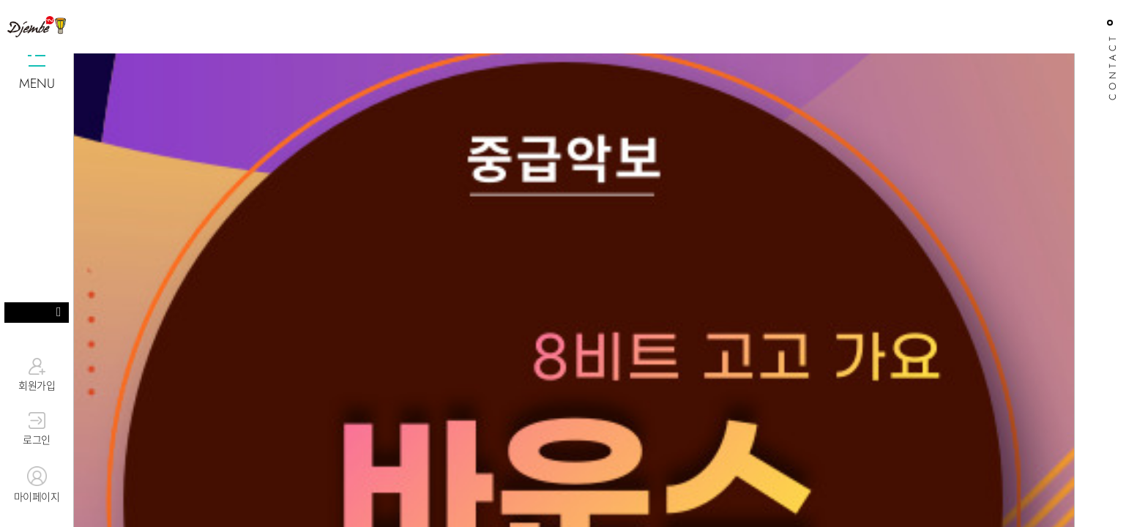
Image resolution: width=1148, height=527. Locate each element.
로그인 (36, 429)
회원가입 (36, 374)
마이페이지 (36, 485)
